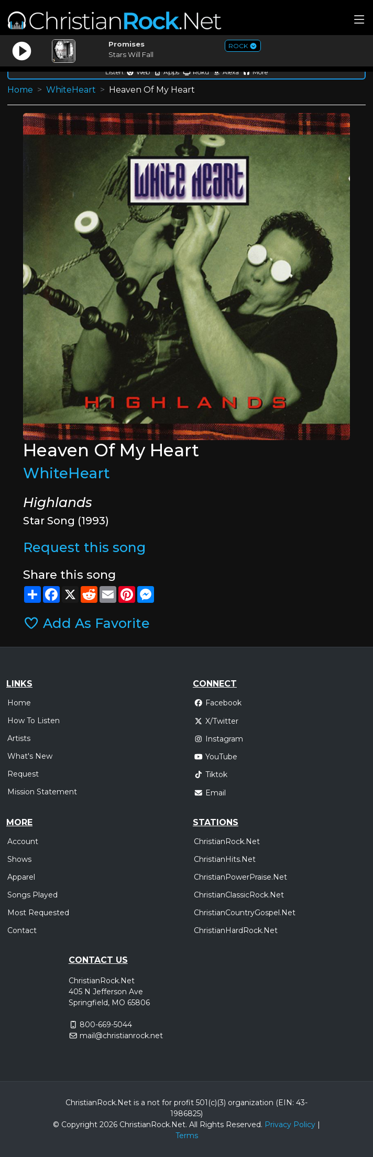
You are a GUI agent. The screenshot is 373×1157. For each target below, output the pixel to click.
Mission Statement (42, 791)
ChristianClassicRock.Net (239, 894)
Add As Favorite (86, 623)
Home (20, 90)
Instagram (218, 739)
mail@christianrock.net (121, 1035)
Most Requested (38, 912)
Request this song (84, 547)
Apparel (21, 877)
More (255, 72)
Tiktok (210, 774)
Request (23, 774)
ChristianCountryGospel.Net (244, 912)
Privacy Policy (290, 1124)
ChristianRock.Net (227, 841)
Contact (22, 930)
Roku (196, 72)
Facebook (218, 702)
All (193, 1124)
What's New (29, 756)
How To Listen (33, 720)
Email (210, 792)
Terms (186, 1135)
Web (138, 72)
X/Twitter (216, 721)
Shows (19, 859)
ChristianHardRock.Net (236, 930)
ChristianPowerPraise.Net (240, 877)
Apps (166, 72)
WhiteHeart (71, 90)
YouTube (215, 756)
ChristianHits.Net (225, 859)
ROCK (242, 46)
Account (22, 841)
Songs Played (32, 894)
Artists (18, 738)
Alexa (226, 72)
